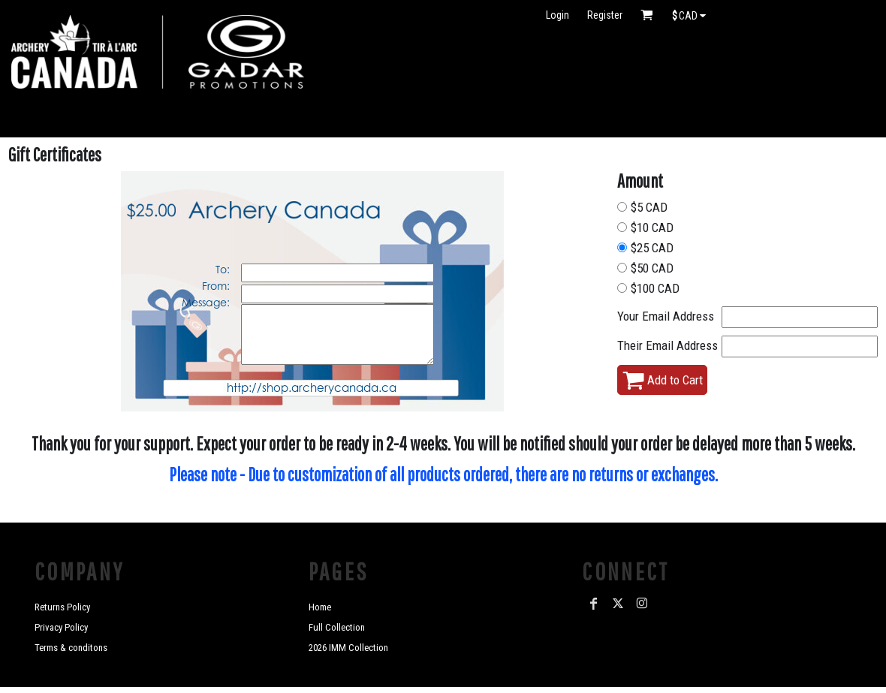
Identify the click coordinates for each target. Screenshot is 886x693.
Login (557, 15)
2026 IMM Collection (348, 647)
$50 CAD (652, 268)
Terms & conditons (71, 647)
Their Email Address (667, 345)
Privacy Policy (61, 627)
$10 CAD (652, 227)
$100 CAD (655, 288)
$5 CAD (649, 207)
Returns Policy (62, 607)
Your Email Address (665, 316)
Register (604, 15)
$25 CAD (652, 247)
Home (320, 607)
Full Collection (337, 627)
